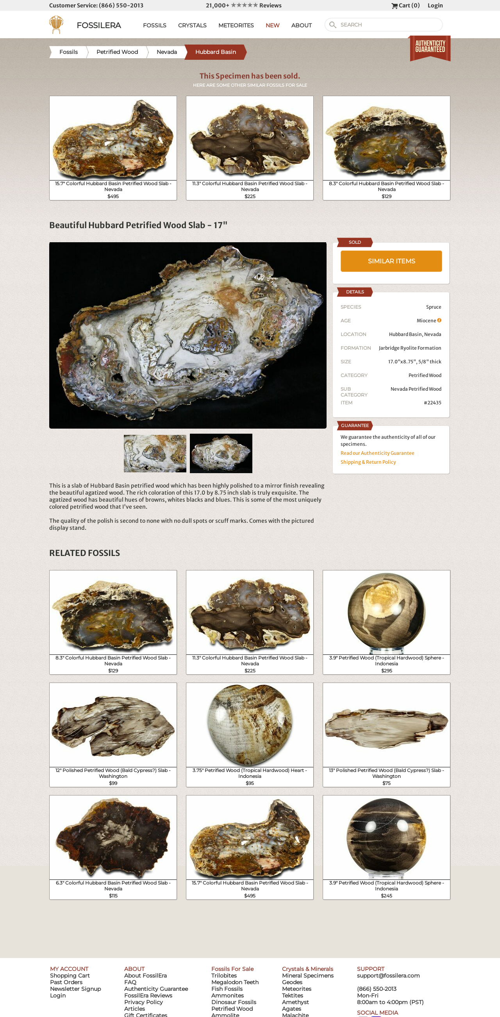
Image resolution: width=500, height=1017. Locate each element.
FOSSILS (154, 25)
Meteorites (296, 988)
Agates (291, 1008)
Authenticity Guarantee (156, 988)
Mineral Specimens (308, 975)
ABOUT (301, 25)
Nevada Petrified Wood (416, 389)
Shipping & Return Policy (368, 462)
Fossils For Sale (232, 968)
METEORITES (236, 25)
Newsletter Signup (75, 988)
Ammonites (227, 995)
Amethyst (295, 1002)
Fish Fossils (227, 988)
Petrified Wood (425, 375)
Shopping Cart (70, 975)
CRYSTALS (192, 25)
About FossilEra (145, 975)
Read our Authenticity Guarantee (377, 453)
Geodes (292, 982)
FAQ (130, 982)
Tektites (292, 995)
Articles (134, 1008)
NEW (273, 25)
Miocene (429, 321)
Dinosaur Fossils (233, 1002)
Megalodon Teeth (235, 982)
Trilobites (224, 975)
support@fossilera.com (388, 975)
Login (435, 5)
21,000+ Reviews (244, 5)
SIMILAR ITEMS (391, 261)
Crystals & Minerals (307, 968)
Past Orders (66, 982)
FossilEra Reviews (148, 995)
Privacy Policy (143, 1002)
